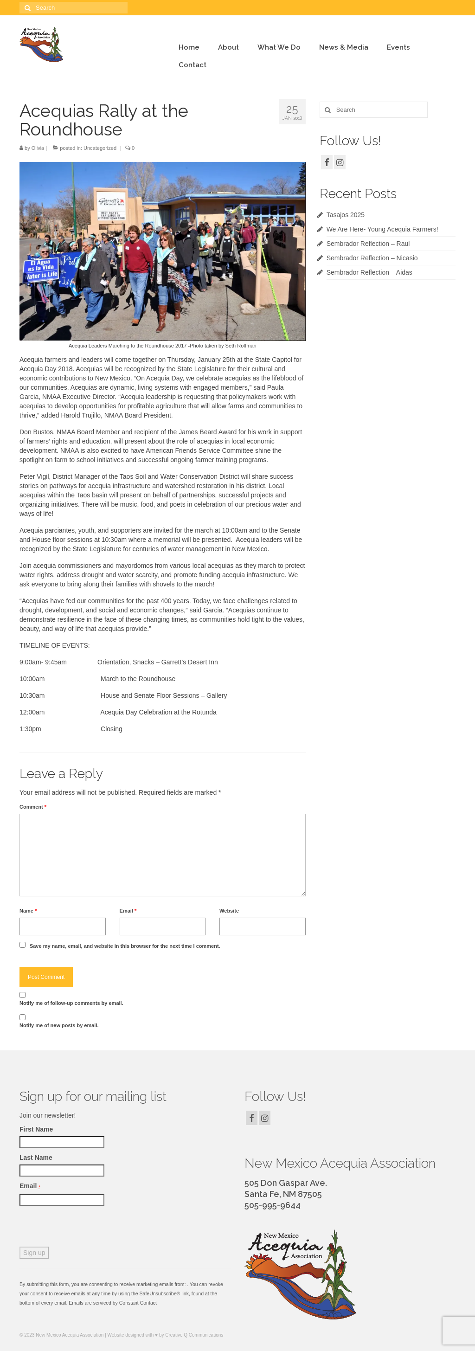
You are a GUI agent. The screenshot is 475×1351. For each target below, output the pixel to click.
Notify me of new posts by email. (59, 1025)
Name (28, 911)
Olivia (38, 148)
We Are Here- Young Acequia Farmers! (382, 229)
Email (128, 911)
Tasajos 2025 (346, 215)
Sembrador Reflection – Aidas (369, 272)
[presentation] (89, 1228)
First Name (36, 1129)
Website (229, 911)
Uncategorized (99, 148)
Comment (32, 807)
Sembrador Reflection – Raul (368, 243)
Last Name (35, 1157)
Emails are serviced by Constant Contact (113, 1303)
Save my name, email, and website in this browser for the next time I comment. (125, 946)
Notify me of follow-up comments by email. (71, 1003)
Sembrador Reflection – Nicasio (372, 258)
